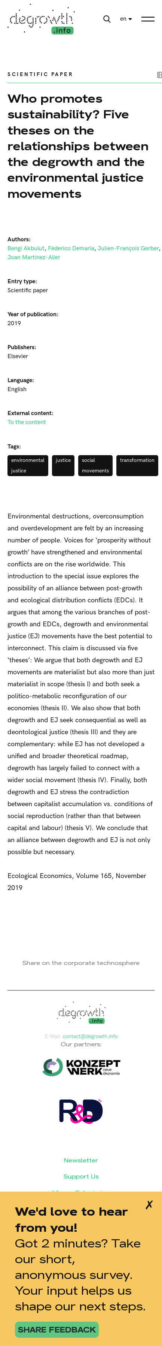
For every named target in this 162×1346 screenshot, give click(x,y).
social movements (95, 465)
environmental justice (28, 465)
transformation (137, 460)
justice (63, 460)
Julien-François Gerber (128, 248)
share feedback (57, 1330)
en (123, 18)
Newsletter (81, 1160)
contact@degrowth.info (90, 1036)
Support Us (81, 1176)
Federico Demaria (71, 248)
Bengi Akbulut (26, 248)
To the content (26, 422)
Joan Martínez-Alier (33, 257)
